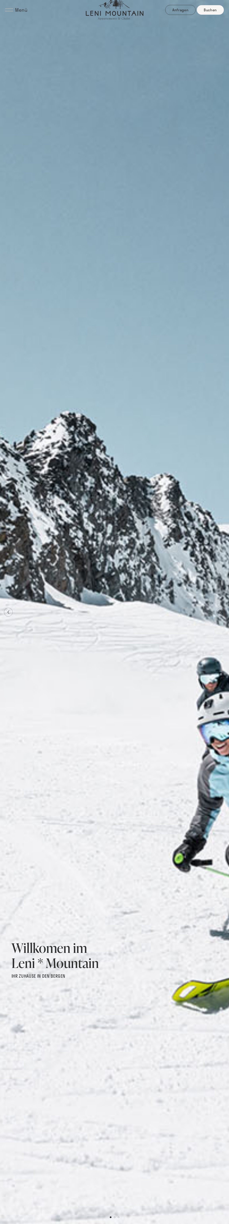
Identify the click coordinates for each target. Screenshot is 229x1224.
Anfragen (180, 10)
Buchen (210, 10)
